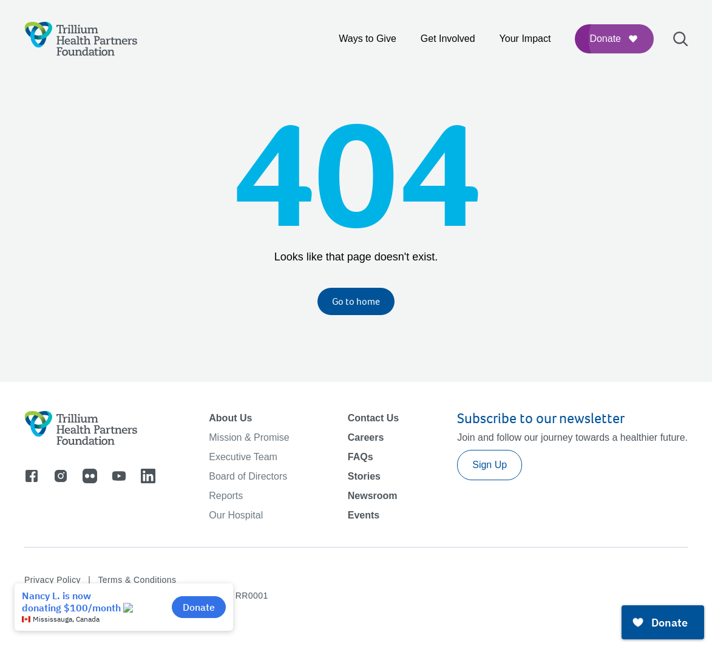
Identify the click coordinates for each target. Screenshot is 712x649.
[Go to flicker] (90, 476)
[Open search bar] (680, 38)
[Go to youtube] (119, 476)
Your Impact (525, 38)
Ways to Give (367, 38)
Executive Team (243, 457)
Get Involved (448, 38)
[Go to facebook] (31, 476)
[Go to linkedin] (148, 476)
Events (363, 515)
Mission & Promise (249, 437)
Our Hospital (236, 515)
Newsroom (373, 496)
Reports (226, 496)
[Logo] (81, 39)
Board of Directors (248, 476)
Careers (366, 437)
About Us (230, 418)
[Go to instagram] (60, 476)
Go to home (356, 301)
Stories (364, 476)
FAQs (360, 457)
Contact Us (373, 418)
